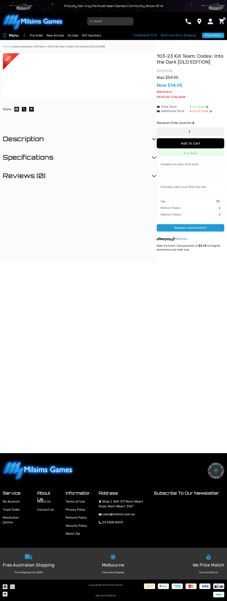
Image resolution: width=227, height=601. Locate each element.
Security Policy (76, 525)
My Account (11, 501)
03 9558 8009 (111, 522)
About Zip (73, 533)
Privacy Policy (75, 509)
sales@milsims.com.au (117, 514)
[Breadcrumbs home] (6, 46)
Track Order (11, 509)
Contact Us (45, 509)
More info (172, 239)
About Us (44, 501)
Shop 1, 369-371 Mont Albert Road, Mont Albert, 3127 (121, 504)
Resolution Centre (11, 520)
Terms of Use (75, 501)
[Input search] (110, 21)
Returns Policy (76, 517)
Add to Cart (190, 143)
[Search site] (91, 21)
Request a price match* (190, 228)
